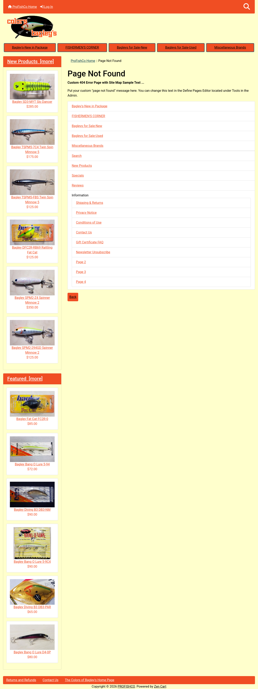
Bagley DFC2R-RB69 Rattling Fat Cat (32, 237)
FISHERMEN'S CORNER (82, 47)
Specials (78, 175)
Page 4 (81, 282)
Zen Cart (160, 686)
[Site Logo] (129, 27)
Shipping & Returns (89, 203)
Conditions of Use (88, 222)
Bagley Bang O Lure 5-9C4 (32, 545)
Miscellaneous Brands (230, 47)
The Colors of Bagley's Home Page (89, 680)
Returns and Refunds (21, 680)
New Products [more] (30, 61)
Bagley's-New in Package (30, 47)
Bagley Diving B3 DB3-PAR (32, 594)
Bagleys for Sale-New (132, 47)
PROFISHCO (126, 686)
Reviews (78, 185)
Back (72, 297)
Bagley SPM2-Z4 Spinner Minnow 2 (32, 287)
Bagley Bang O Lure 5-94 (32, 451)
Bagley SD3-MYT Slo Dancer (32, 89)
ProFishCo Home (22, 7)
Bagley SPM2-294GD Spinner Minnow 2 (32, 337)
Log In (46, 7)
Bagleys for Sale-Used (180, 47)
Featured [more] (25, 379)
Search (77, 156)
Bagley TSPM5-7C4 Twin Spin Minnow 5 (32, 136)
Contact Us (84, 232)
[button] (247, 7)
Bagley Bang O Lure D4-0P (32, 639)
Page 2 (81, 262)
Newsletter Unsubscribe (93, 252)
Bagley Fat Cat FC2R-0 (32, 406)
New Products (82, 166)
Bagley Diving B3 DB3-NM (32, 497)
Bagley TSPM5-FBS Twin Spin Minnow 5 (32, 186)
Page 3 (81, 272)
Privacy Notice (86, 213)
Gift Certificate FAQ (89, 242)
